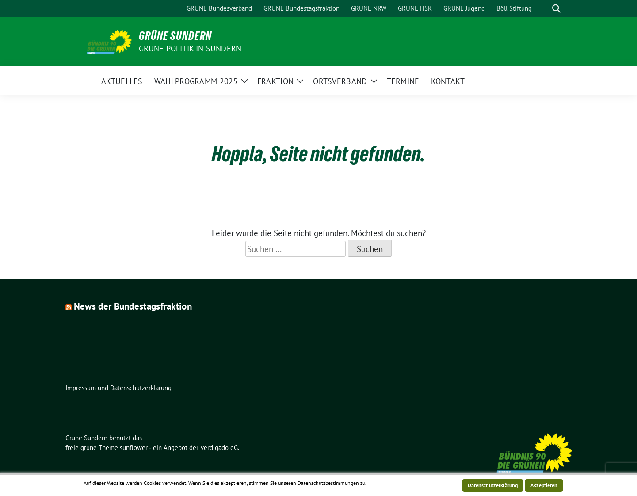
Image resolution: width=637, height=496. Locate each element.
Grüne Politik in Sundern (190, 48)
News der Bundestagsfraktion (133, 306)
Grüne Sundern (175, 36)
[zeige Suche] (556, 8)
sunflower (134, 447)
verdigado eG (219, 447)
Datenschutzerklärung (493, 485)
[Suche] (544, 8)
